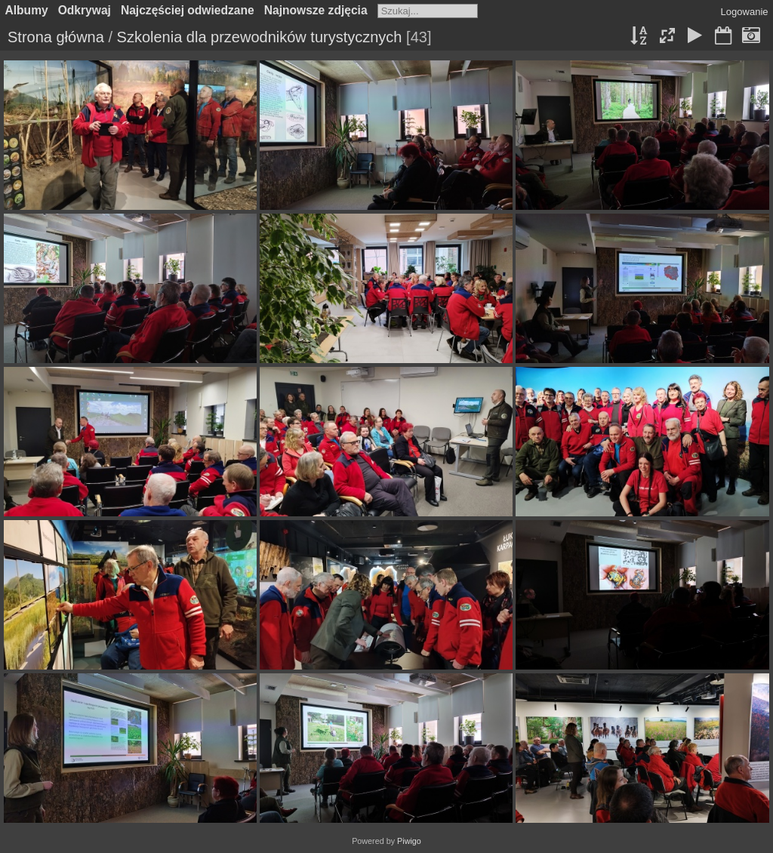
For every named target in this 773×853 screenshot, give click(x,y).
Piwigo (409, 840)
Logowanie (744, 11)
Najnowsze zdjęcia (316, 10)
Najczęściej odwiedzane (187, 10)
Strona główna (56, 37)
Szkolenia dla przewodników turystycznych (259, 37)
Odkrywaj (84, 10)
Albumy (26, 10)
